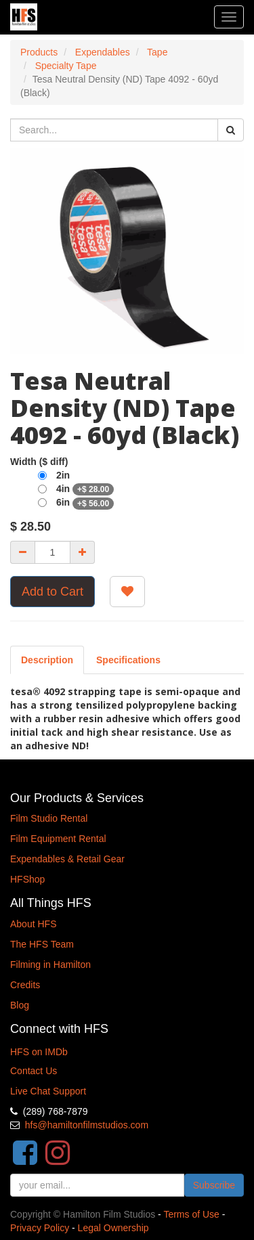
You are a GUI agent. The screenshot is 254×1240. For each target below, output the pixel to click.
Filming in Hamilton (50, 964)
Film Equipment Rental (58, 838)
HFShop (27, 879)
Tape (157, 52)
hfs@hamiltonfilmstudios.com (86, 1125)
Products (39, 52)
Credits (25, 984)
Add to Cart (52, 591)
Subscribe (214, 1185)
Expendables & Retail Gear (67, 859)
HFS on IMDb (39, 1051)
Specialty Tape (66, 65)
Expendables (102, 52)
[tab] (128, 660)
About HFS (33, 923)
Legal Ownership (113, 1227)
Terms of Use (191, 1214)
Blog (19, 1005)
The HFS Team (42, 944)
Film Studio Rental (48, 818)
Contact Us (33, 1070)
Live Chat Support (48, 1091)
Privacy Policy (39, 1227)
